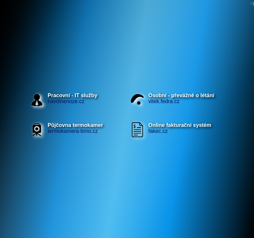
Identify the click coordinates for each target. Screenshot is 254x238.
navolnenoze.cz (72, 98)
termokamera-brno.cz (75, 128)
